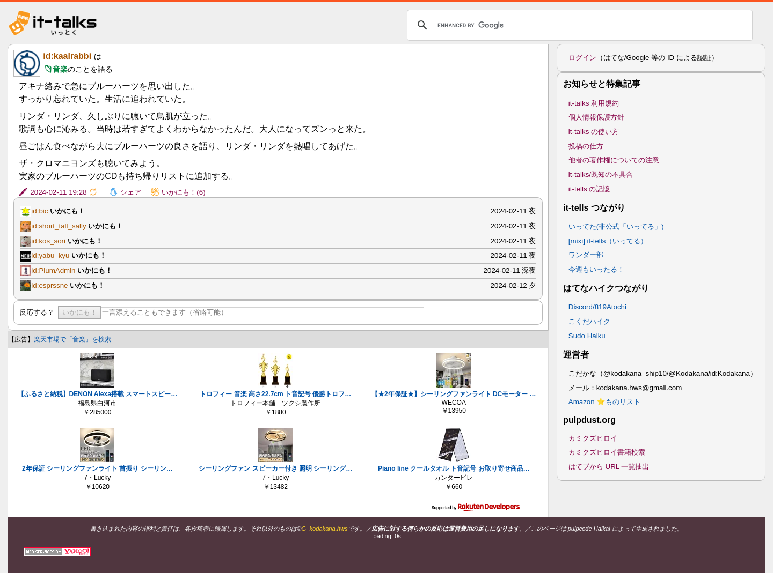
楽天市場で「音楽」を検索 (72, 339)
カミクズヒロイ (592, 438)
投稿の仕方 (585, 146)
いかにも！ (79, 312)
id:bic (39, 211)
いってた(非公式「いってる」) (616, 226)
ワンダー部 (585, 255)
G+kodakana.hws (324, 528)
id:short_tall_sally (58, 226)
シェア (130, 192)
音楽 (60, 69)
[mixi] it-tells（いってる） (608, 241)
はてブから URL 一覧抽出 (609, 467)
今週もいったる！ (596, 269)
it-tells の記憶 (589, 189)
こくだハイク (589, 321)
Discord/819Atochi (597, 307)
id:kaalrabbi (67, 56)
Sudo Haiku (587, 336)
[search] (577, 25)
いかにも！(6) (183, 192)
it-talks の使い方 (593, 132)
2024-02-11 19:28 (58, 192)
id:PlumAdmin (53, 270)
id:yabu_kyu (50, 255)
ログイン (582, 58)
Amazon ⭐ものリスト (604, 402)
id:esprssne (49, 285)
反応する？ (36, 312)
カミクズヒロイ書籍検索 (606, 452)
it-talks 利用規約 (593, 103)
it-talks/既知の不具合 (600, 174)
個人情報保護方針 (596, 117)
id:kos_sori (48, 241)
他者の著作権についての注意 (613, 160)
